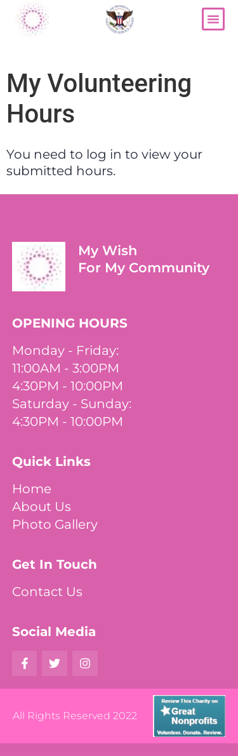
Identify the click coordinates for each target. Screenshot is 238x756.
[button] (213, 19)
